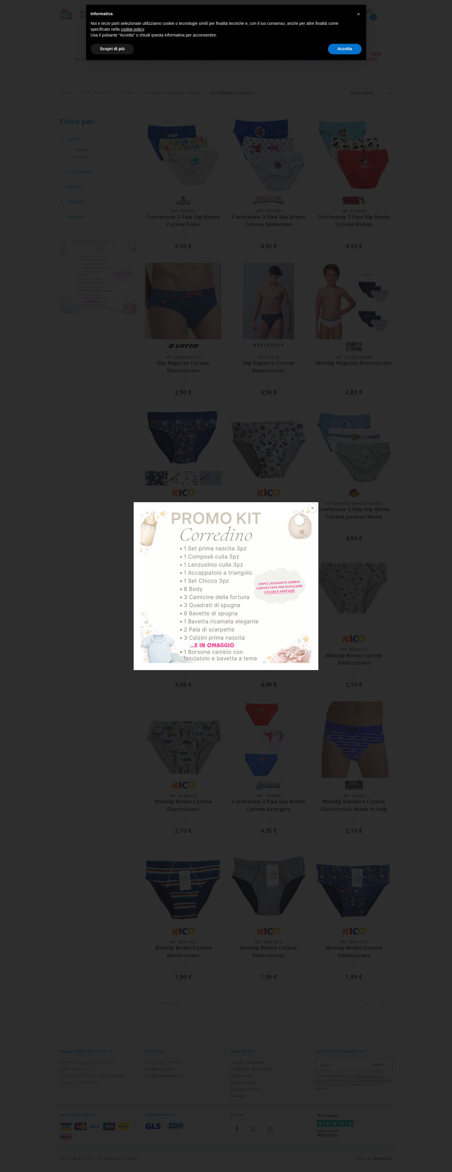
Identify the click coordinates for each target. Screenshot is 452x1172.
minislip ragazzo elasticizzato (354, 363)
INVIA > (379, 1065)
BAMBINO (79, 150)
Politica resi (241, 1075)
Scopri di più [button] (112, 48)
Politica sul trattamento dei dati (365, 1080)
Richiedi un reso (246, 1089)
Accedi (237, 1062)
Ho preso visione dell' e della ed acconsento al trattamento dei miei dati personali (353, 1082)
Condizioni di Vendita (251, 1069)
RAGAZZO (80, 157)
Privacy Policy (243, 1082)
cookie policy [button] (132, 29)
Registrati (255, 1062)
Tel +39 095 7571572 (163, 1062)
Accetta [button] (344, 48)
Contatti (238, 1095)
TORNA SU (161, 1003)
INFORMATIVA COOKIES (117, 1158)
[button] (358, 14)
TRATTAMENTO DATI (77, 1158)
